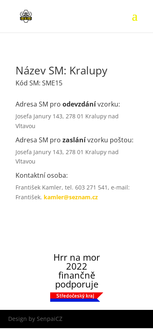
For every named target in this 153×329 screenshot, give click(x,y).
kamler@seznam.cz (71, 197)
